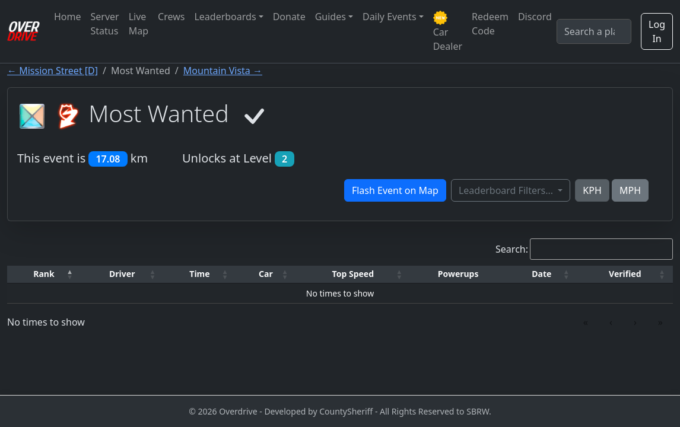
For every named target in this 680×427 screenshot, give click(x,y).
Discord (535, 16)
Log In (657, 31)
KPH (592, 190)
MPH (630, 190)
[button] (44, 274)
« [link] (585, 322)
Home (67, 16)
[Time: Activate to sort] (200, 274)
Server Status (105, 23)
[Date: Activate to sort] (541, 274)
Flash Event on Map (395, 190)
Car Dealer (447, 32)
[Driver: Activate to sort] (122, 274)
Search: (511, 249)
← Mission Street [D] (52, 70)
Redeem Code (490, 23)
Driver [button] (122, 273)
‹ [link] (610, 322)
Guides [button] (330, 16)
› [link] (635, 322)
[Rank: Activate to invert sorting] (44, 274)
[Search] (594, 31)
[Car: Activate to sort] (265, 274)
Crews (171, 16)
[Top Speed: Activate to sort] (352, 274)
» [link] (660, 322)
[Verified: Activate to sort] (625, 274)
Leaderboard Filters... (507, 190)
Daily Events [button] (390, 16)
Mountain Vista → (222, 70)
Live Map (138, 23)
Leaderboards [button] (225, 16)
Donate (289, 16)
